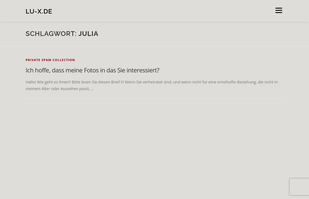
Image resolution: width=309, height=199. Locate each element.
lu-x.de (39, 11)
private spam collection (50, 60)
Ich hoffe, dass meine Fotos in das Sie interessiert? (92, 70)
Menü (279, 10)
